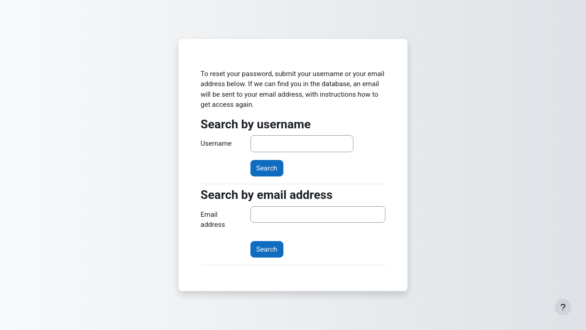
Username (216, 143)
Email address (213, 219)
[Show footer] (563, 307)
